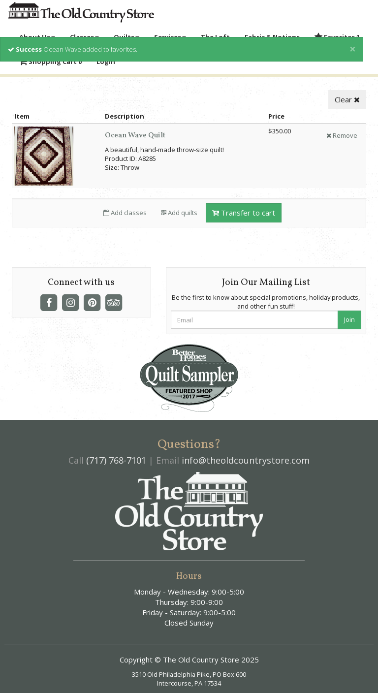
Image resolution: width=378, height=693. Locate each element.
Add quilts (179, 212)
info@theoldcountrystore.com (246, 460)
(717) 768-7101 (116, 460)
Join (349, 319)
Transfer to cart (243, 213)
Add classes (125, 212)
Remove (341, 135)
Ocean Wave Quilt (135, 135)
